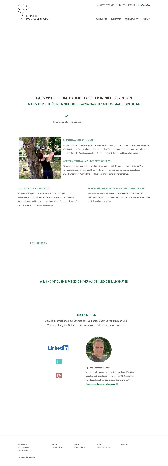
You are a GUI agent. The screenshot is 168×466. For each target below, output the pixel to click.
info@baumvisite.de (103, 447)
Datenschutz (30, 457)
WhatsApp (145, 5)
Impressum (21, 457)
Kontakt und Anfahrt (130, 193)
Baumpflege (38, 243)
